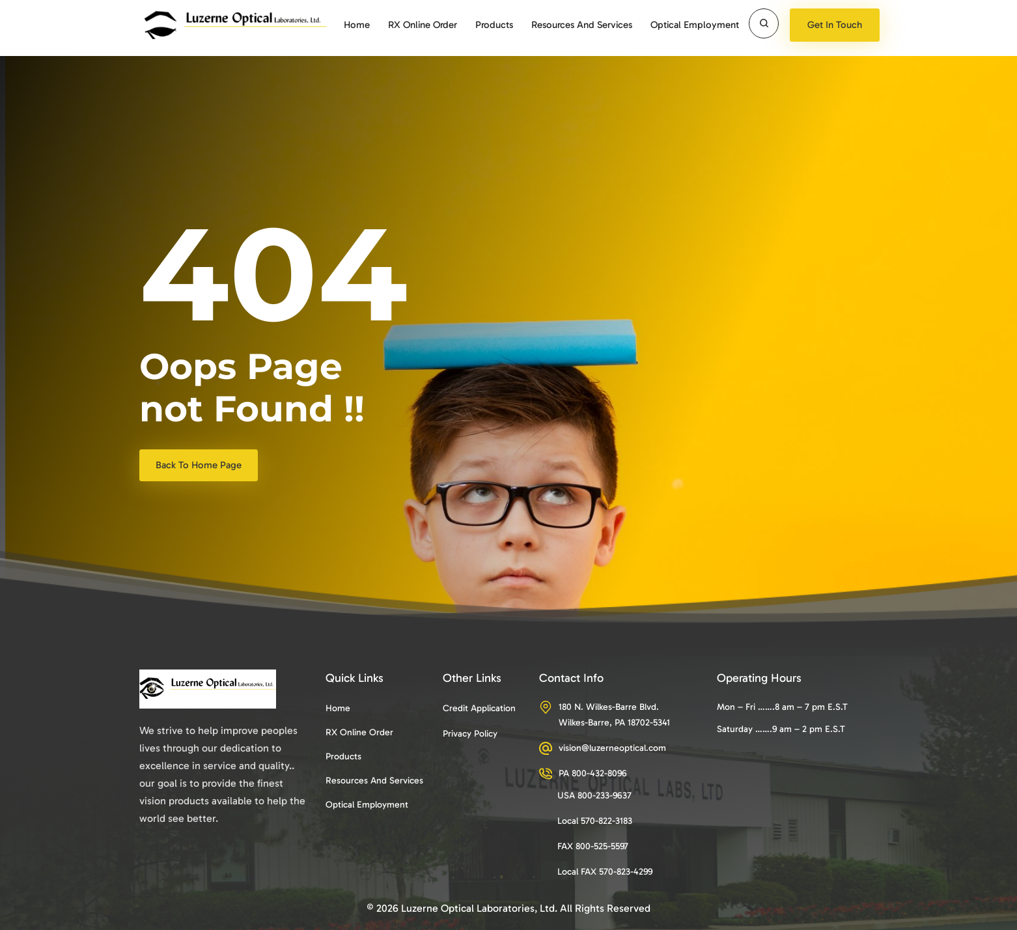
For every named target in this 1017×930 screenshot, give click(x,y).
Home (357, 25)
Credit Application (479, 708)
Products (494, 25)
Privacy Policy (470, 733)
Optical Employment (694, 25)
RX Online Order (422, 25)
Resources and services (581, 25)
